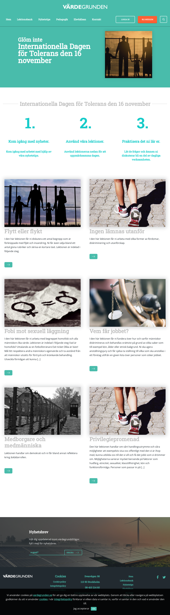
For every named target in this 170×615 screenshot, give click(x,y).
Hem (8, 19)
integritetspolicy (63, 599)
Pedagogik (62, 19)
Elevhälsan (80, 19)
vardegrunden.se (42, 595)
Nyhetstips (44, 19)
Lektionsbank (24, 19)
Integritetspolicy (58, 585)
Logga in (125, 19)
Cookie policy (59, 581)
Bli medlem (147, 19)
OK (93, 609)
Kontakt (96, 19)
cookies (43, 599)
